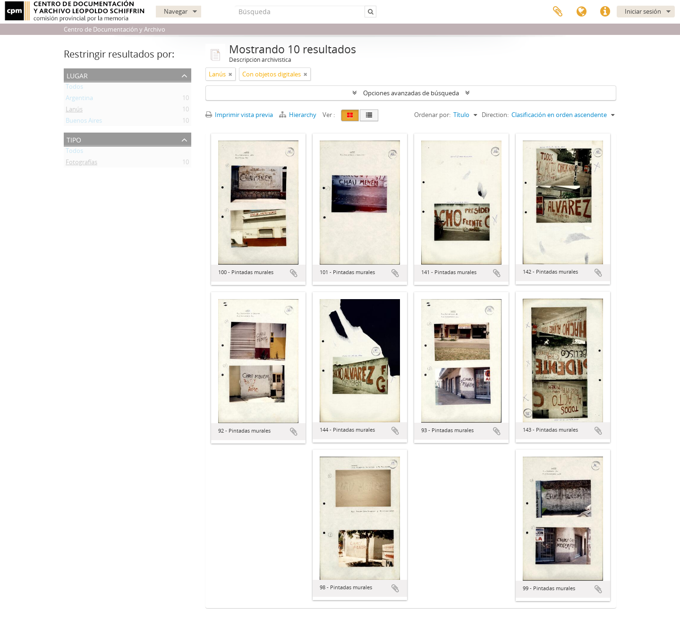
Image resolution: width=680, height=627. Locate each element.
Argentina (79, 99)
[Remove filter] (230, 74)
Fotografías (81, 163)
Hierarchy (298, 114)
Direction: (495, 114)
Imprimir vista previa (239, 114)
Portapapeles (558, 12)
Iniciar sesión (643, 11)
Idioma (581, 12)
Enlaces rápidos (605, 12)
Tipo (74, 139)
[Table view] (369, 115)
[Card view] (350, 115)
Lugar (77, 74)
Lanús (74, 111)
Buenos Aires (84, 122)
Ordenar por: (432, 114)
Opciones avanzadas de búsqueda (411, 93)
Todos (74, 88)
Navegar (175, 11)
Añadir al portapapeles (293, 273)
